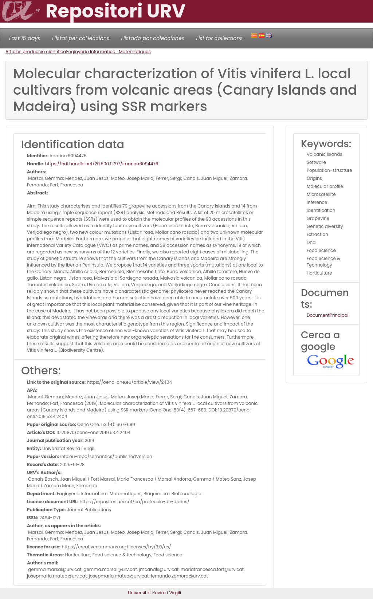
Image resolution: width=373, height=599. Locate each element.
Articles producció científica (35, 51)
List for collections (219, 38)
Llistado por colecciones (153, 38)
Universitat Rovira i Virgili (154, 593)
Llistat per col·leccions (81, 38)
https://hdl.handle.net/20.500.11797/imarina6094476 (101, 164)
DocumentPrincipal (327, 315)
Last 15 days (24, 38)
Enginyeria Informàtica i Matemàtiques (108, 51)
